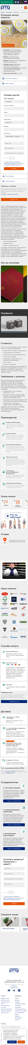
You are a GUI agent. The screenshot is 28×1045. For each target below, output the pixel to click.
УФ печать (3, 1007)
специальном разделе (10, 771)
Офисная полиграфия (6, 1010)
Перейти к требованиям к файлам (10, 194)
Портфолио (17, 1002)
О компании (18, 1005)
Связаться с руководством (18, 1017)
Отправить (14, 168)
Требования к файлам (20, 1003)
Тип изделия (9, 98)
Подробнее (12, 1042)
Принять (21, 1042)
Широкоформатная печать (5, 1002)
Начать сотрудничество (14, 801)
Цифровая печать (5, 998)
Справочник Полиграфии (21, 1010)
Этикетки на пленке (8, 928)
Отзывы (16, 998)
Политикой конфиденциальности (13, 165)
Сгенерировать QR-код (20, 1009)
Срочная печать (5, 1012)
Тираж (5, 112)
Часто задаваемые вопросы (19, 1013)
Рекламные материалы (6, 1009)
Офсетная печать (5, 1000)
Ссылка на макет (9, 105)
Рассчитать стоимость (11, 78)
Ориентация (7, 119)
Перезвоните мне (14, 701)
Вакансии (17, 1000)
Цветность (7, 133)
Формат (6, 126)
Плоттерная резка (5, 1005)
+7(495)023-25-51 (10, 773)
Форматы (17, 1019)
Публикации (18, 1007)
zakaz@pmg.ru (14, 985)
